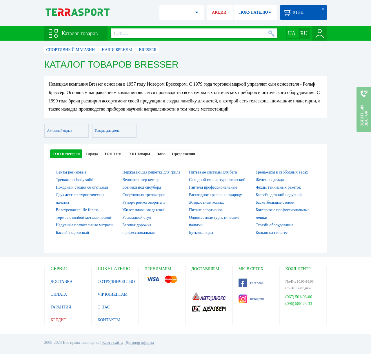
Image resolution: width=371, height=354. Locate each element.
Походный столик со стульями (82, 187)
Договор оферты (140, 342)
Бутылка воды (201, 232)
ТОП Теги (112, 153)
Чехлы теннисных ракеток (278, 187)
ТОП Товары (139, 153)
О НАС (104, 307)
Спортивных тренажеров (143, 195)
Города (92, 153)
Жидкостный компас (206, 202)
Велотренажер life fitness (77, 210)
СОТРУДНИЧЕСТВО (116, 281)
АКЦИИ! (220, 12)
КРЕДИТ (58, 320)
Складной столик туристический (217, 180)
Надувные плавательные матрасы (85, 225)
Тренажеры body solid (74, 180)
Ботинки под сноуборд (141, 187)
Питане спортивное (206, 210)
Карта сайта (112, 342)
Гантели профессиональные (213, 187)
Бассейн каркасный (72, 232)
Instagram (251, 299)
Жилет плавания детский (144, 210)
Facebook (251, 283)
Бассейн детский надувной (279, 195)
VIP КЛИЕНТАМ (113, 294)
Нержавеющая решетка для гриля (151, 172)
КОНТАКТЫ (109, 320)
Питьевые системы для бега (213, 172)
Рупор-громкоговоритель (143, 202)
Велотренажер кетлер (140, 180)
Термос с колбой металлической (83, 217)
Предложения (183, 153)
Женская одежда (270, 180)
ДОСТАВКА (62, 281)
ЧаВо (161, 153)
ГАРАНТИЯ (61, 307)
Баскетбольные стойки (275, 202)
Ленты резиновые (71, 172)
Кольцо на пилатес (272, 232)
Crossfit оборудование (274, 225)
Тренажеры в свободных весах (282, 172)
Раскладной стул (136, 217)
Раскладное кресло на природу (215, 195)
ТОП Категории (66, 153)
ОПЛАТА (59, 294)
